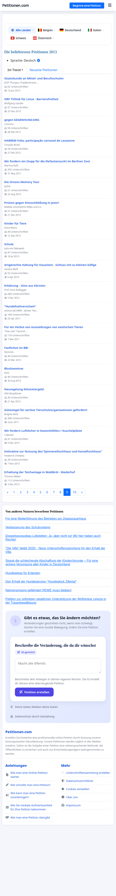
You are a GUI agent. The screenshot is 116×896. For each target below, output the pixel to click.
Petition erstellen (34, 746)
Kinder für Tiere (15, 277)
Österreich (43, 92)
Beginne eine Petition (87, 5)
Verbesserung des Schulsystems (27, 581)
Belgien (46, 84)
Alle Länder (22, 84)
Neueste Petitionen (44, 124)
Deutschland (71, 84)
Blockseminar (13, 423)
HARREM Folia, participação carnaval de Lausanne (39, 195)
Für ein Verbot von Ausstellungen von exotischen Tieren (43, 381)
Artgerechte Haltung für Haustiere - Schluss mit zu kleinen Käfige (50, 319)
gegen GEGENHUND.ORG (21, 174)
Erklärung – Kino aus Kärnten (24, 340)
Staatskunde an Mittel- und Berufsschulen (34, 132)
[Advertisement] (58, 47)
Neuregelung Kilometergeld (24, 443)
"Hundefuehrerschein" (20, 360)
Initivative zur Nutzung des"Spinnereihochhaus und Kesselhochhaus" (53, 505)
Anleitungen (16, 819)
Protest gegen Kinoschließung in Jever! (31, 257)
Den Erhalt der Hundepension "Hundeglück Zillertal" (40, 635)
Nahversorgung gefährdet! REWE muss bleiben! (38, 644)
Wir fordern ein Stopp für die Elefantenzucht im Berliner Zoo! (47, 215)
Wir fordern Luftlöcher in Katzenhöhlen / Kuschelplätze (43, 485)
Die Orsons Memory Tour (22, 236)
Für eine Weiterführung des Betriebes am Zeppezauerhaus (45, 572)
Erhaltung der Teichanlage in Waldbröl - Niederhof (39, 526)
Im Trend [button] (14, 124)
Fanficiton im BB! (16, 402)
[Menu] (110, 5)
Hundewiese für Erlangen (22, 627)
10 (74, 546)
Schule (9, 298)
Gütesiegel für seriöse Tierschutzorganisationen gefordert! (45, 464)
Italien (96, 84)
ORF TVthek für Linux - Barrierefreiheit (31, 153)
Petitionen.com (15, 5)
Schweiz (19, 92)
